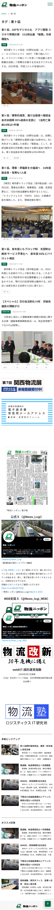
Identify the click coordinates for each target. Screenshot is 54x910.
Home (3, 14)
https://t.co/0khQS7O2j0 (12, 588)
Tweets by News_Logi (11, 559)
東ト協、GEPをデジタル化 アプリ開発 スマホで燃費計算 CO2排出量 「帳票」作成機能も (26, 34)
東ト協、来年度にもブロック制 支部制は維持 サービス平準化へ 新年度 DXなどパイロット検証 (26, 254)
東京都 (16, 158)
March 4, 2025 (36, 592)
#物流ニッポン (14, 570)
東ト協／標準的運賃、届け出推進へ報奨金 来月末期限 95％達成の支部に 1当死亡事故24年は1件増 (27, 120)
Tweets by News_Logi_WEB (14, 640)
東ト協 (5, 106)
